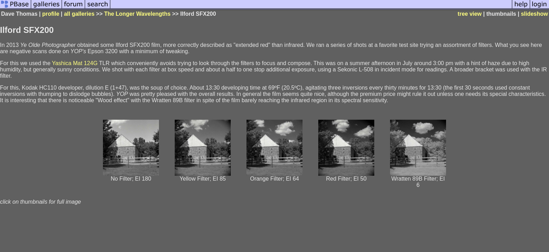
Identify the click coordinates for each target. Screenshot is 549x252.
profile (50, 14)
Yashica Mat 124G (74, 63)
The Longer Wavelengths (137, 14)
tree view (469, 14)
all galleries (79, 14)
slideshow (534, 14)
